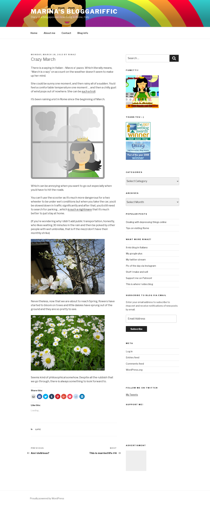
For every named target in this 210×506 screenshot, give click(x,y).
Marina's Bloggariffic (74, 11)
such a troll (88, 91)
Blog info (82, 33)
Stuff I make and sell (137, 271)
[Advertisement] (136, 461)
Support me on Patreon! (139, 278)
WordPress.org (134, 369)
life (38, 429)
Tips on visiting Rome (137, 228)
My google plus (134, 253)
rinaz (72, 54)
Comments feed (135, 363)
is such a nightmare (80, 209)
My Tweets (132, 394)
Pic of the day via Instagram (141, 265)
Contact (66, 33)
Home (34, 33)
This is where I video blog (139, 284)
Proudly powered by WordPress (47, 498)
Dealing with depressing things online (146, 222)
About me (49, 33)
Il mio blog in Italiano (137, 247)
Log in (129, 351)
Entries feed (132, 357)
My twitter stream (136, 259)
